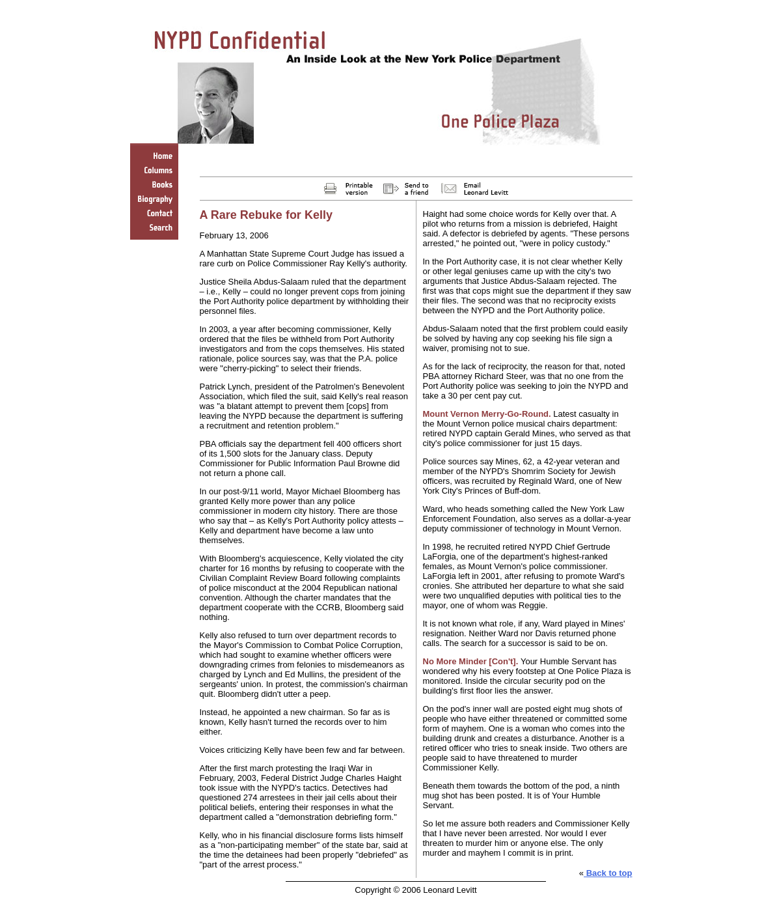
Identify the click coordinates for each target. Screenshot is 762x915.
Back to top (608, 873)
